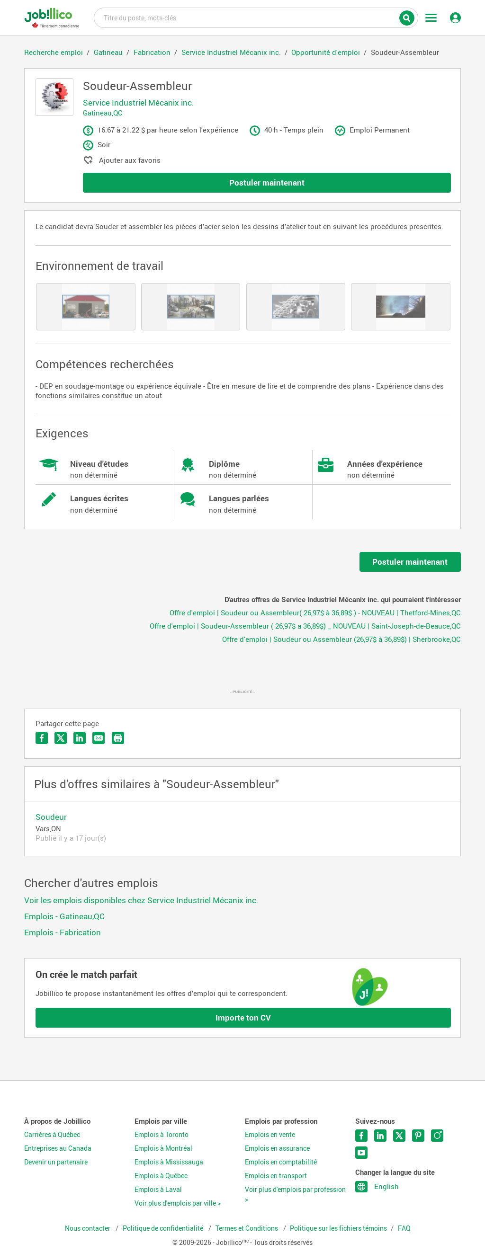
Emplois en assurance (277, 1148)
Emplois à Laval (158, 1189)
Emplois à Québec (161, 1176)
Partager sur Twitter (60, 738)
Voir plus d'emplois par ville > (178, 1203)
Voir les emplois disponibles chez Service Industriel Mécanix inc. (141, 900)
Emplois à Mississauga (169, 1162)
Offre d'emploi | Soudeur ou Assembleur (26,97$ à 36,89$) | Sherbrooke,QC (341, 639)
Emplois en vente (270, 1134)
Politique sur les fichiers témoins (338, 1228)
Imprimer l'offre (118, 738)
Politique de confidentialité (164, 1228)
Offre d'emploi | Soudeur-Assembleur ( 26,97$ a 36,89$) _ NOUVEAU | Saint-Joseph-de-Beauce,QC (305, 625)
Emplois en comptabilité (281, 1162)
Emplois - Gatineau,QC (64, 916)
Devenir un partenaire (56, 1162)
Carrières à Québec (52, 1134)
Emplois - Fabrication (62, 932)
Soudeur (51, 816)
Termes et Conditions (247, 1228)
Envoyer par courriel (98, 738)
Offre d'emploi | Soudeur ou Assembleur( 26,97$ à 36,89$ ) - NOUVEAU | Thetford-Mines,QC (315, 612)
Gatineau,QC (103, 112)
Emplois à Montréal (163, 1148)
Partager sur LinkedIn (79, 738)
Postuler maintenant (267, 182)
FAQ (404, 1228)
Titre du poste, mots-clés (256, 17)
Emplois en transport (276, 1176)
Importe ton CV (243, 1017)
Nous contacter (88, 1228)
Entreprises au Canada (57, 1148)
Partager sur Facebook (42, 738)
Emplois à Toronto (162, 1134)
